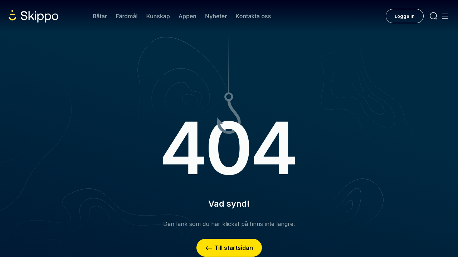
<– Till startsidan (229, 247)
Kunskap (158, 16)
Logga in (405, 16)
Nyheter (216, 16)
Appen (187, 16)
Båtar (100, 16)
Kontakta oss (253, 16)
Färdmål (126, 16)
